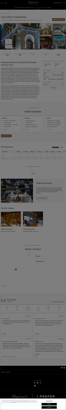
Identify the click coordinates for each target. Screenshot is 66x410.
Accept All (49, 407)
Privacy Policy (13, 402)
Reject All (49, 404)
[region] (33, 404)
